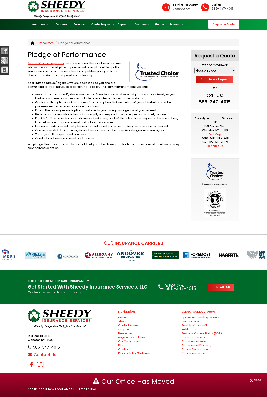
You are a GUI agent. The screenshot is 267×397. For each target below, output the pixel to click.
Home (33, 24)
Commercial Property (196, 345)
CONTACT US (221, 287)
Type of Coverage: (215, 65)
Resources (46, 43)
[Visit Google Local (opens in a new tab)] (40, 364)
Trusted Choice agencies (46, 63)
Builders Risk (190, 329)
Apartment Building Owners (200, 317)
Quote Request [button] (102, 24)
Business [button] (80, 24)
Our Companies (129, 341)
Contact (161, 24)
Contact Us (181, 8)
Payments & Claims (131, 337)
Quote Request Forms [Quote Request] (198, 311)
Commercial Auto (194, 341)
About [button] (46, 24)
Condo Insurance (193, 353)
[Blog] (50, 364)
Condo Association (195, 349)
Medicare (176, 24)
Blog (121, 345)
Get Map (214, 134)
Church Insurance (193, 337)
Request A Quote (224, 24)
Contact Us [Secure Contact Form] (215, 146)
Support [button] (124, 24)
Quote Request (129, 325)
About (122, 321)
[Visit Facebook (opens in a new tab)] (31, 364)
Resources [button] (143, 24)
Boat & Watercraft (194, 325)
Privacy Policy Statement (135, 353)
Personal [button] (62, 24)
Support (123, 329)
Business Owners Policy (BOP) (202, 333)
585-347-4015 (223, 8)
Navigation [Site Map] (126, 311)
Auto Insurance (192, 321)
